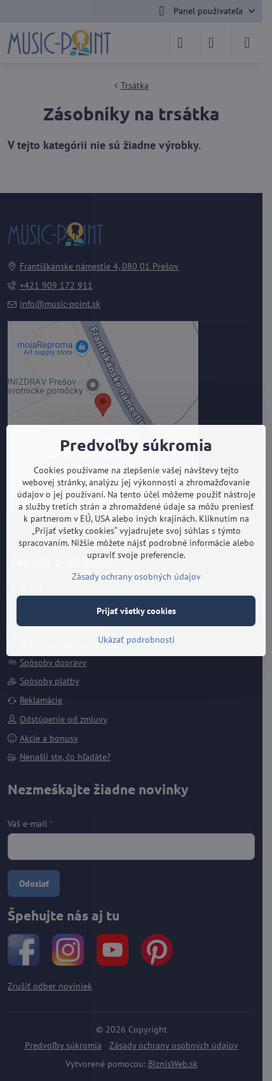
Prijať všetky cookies (136, 611)
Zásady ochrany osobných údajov (136, 576)
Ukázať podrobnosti (136, 639)
